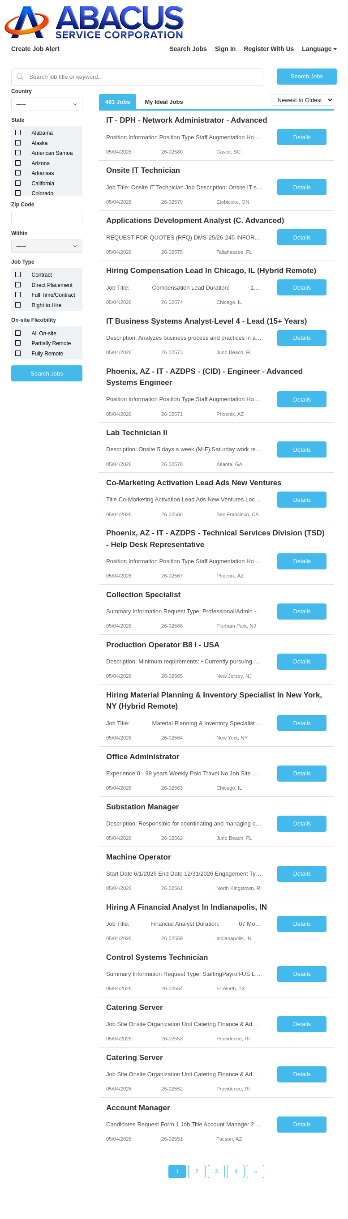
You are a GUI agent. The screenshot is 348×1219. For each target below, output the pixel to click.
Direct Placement (52, 285)
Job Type (22, 262)
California (43, 183)
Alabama (42, 133)
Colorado (43, 193)
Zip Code (22, 204)
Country (21, 91)
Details (302, 137)
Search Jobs (187, 48)
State (17, 120)
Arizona (41, 163)
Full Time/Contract (53, 295)
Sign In (225, 48)
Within (19, 233)
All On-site (44, 333)
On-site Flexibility (33, 320)
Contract (42, 275)
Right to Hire (47, 305)
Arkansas (43, 173)
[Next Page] (255, 1171)
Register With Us (269, 48)
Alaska (40, 143)
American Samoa (52, 153)
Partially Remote (51, 343)
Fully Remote (48, 354)
